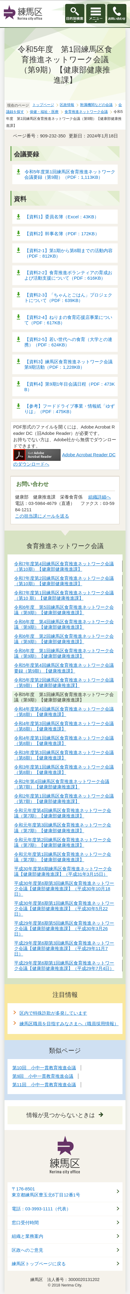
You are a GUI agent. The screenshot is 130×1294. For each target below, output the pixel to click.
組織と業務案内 (27, 1236)
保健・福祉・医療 (44, 112)
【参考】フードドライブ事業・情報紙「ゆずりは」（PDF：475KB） (69, 408)
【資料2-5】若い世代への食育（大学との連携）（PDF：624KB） (68, 342)
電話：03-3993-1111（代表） (41, 1208)
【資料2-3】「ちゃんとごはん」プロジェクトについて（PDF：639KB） (68, 297)
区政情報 (67, 105)
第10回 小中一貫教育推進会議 (44, 1067)
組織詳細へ (99, 496)
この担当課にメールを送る (42, 516)
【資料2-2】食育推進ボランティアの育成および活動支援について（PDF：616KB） (68, 275)
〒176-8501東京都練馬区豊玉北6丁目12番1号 (46, 1192)
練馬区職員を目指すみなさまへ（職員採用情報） (69, 1023)
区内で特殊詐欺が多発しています (53, 1013)
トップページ (43, 105)
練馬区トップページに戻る (39, 1263)
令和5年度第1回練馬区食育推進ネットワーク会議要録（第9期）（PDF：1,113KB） (69, 174)
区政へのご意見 (27, 1250)
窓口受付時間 (25, 1222)
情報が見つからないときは (60, 1115)
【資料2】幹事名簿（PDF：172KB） (62, 233)
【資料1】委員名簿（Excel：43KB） (62, 216)
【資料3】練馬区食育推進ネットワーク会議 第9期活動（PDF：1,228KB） (70, 364)
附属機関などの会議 (96, 105)
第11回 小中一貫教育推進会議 (44, 1084)
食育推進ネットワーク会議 (86, 112)
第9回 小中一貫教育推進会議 (42, 1076)
